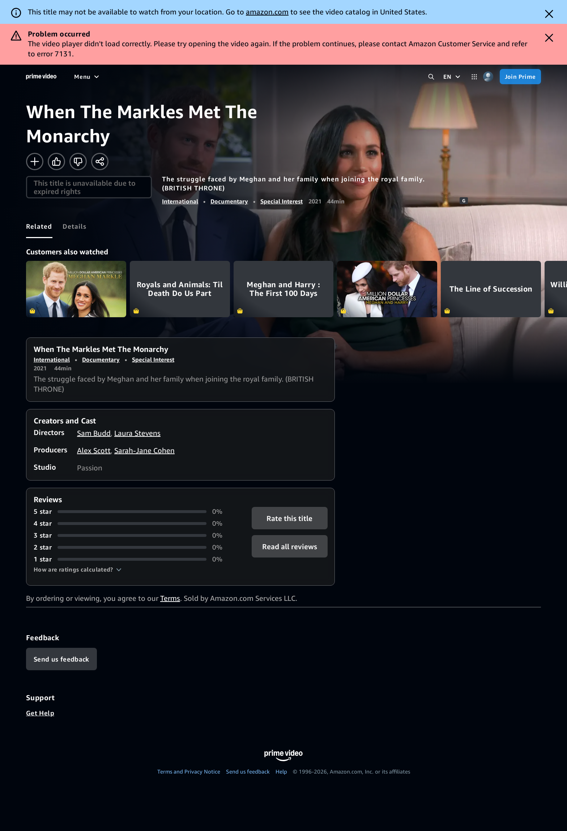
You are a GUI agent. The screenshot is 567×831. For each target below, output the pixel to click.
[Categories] (474, 76)
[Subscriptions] (319, 76)
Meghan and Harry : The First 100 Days (284, 289)
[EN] (452, 76)
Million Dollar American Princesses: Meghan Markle (76, 289)
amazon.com (267, 12)
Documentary (229, 201)
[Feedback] (61, 659)
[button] (78, 569)
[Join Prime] (520, 76)
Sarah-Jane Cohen (144, 450)
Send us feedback (248, 771)
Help (281, 771)
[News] (244, 76)
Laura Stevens (137, 433)
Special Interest (281, 201)
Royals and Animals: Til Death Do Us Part (180, 289)
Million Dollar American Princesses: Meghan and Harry (387, 289)
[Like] (56, 161)
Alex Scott (94, 450)
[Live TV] (273, 76)
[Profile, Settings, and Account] (488, 76)
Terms (170, 598)
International (180, 201)
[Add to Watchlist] (34, 161)
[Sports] (216, 76)
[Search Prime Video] (431, 76)
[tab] (39, 226)
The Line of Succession (491, 289)
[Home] (41, 76)
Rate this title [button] (289, 518)
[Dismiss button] (549, 14)
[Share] (99, 161)
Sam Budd (94, 433)
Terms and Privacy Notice (188, 771)
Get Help (40, 713)
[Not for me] (78, 161)
